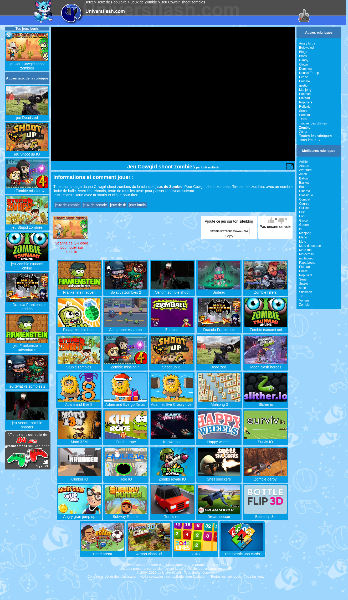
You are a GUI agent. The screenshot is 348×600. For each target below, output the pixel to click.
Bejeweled (306, 47)
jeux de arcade (95, 205)
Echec (303, 77)
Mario (303, 237)
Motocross (306, 254)
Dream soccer (219, 514)
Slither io (265, 402)
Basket (304, 182)
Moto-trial (305, 250)
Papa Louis (307, 262)
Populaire (306, 102)
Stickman (305, 292)
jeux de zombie (67, 205)
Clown (303, 64)
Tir (301, 296)
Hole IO (126, 477)
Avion (303, 174)
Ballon (303, 178)
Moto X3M (79, 440)
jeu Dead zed (27, 115)
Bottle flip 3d (265, 514)
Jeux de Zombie (144, 2)
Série (302, 279)
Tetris (303, 119)
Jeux (89, 2)
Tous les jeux (309, 140)
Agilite (303, 161)
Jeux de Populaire (112, 2)
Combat (304, 199)
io (300, 229)
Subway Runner (126, 514)
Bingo (303, 52)
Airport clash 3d (149, 552)
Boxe (302, 187)
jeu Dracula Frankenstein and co (27, 304)
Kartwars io (172, 440)
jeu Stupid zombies (27, 225)
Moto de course (310, 246)
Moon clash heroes (265, 365)
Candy (303, 60)
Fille (302, 212)
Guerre (304, 225)
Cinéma (304, 191)
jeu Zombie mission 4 (27, 188)
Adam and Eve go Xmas (125, 402)
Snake (303, 284)
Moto (302, 241)
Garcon (304, 220)
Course (304, 204)
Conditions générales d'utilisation (112, 576)
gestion (304, 85)
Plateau (304, 98)
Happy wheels (219, 440)
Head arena (102, 552)
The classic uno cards (242, 552)
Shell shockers (219, 477)
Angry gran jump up (79, 514)
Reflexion (305, 106)
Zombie (304, 305)
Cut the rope (126, 440)
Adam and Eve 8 (79, 402)
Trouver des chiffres (313, 123)
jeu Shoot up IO (27, 152)
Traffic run (172, 514)
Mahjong (305, 90)
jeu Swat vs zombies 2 (27, 384)
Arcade (304, 166)
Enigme (304, 81)
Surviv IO (265, 440)
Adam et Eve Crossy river (172, 402)
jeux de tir (118, 205)
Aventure (305, 170)
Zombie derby (265, 477)
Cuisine (304, 208)
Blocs (303, 56)
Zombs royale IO (172, 477)
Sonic (303, 111)
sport (302, 288)
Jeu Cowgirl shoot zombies (183, 2)
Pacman (305, 94)
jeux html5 (137, 205)
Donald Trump (309, 73)
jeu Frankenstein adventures (27, 345)
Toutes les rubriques (315, 136)
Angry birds (307, 43)
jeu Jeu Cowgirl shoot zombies (27, 64)
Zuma (303, 132)
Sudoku (304, 115)
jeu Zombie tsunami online (27, 264)
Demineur (306, 69)
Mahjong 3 (219, 402)
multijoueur (307, 258)
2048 (195, 552)
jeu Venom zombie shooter (27, 423)
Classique (306, 195)
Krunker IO (79, 477)
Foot (302, 216)
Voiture (304, 300)
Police (303, 271)
